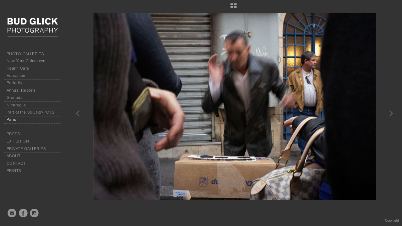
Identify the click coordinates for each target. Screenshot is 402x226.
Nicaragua (16, 105)
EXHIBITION (18, 141)
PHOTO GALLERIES (25, 54)
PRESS (13, 134)
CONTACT (16, 163)
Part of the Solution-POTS (31, 112)
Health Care (18, 68)
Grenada (15, 97)
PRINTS (14, 171)
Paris (11, 119)
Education (16, 75)
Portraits (14, 83)
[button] (233, 7)
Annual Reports (21, 90)
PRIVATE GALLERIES (26, 149)
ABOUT (13, 156)
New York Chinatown (26, 61)
